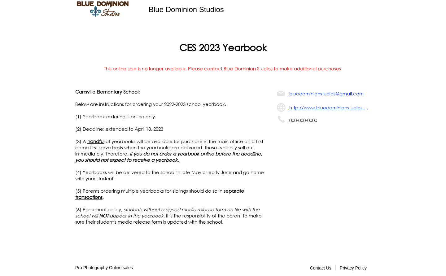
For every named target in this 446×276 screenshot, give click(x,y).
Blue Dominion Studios (186, 9)
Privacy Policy (353, 267)
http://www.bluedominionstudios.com (330, 107)
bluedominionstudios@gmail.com (326, 93)
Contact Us (320, 267)
